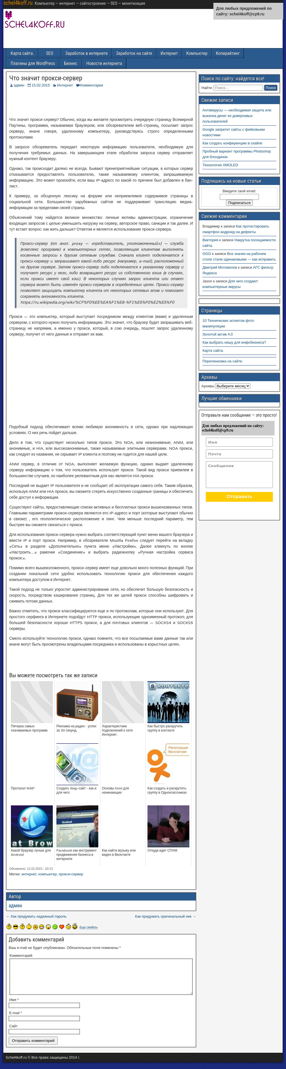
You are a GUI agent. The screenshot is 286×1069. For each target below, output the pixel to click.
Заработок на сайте (134, 53)
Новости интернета (104, 63)
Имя (14, 1006)
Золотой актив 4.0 (217, 334)
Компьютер (197, 53)
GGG (206, 254)
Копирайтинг (228, 53)
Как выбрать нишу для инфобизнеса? (234, 342)
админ (19, 85)
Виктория (210, 240)
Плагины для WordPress (33, 63)
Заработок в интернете (86, 53)
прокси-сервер (71, 874)
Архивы (207, 386)
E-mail (15, 1020)
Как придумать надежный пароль (39, 916)
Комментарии (91, 85)
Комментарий (20, 955)
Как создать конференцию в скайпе (232, 143)
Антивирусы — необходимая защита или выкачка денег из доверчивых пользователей (236, 115)
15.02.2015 (41, 85)
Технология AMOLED (220, 165)
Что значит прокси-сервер (45, 78)
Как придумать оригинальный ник (163, 916)
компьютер (47, 874)
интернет (29, 874)
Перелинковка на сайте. (222, 361)
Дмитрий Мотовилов (219, 267)
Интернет (169, 53)
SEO (49, 53)
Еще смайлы (88, 927)
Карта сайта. (22, 53)
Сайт (13, 1033)
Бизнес (70, 63)
